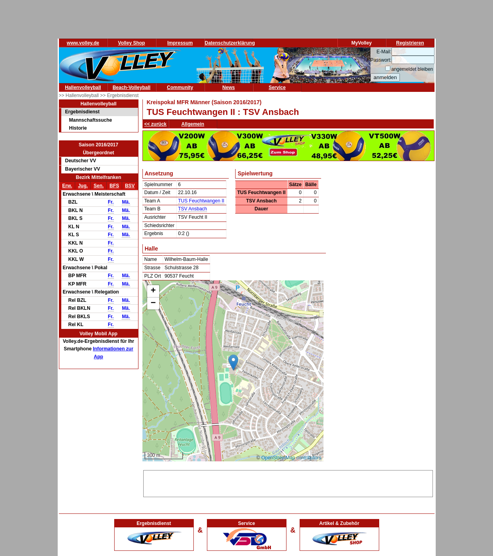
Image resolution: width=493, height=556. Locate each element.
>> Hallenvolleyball (79, 95)
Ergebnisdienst (82, 112)
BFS (114, 186)
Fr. (111, 202)
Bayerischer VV (82, 169)
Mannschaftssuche (90, 120)
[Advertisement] (288, 482)
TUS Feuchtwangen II (201, 201)
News (228, 87)
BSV (130, 186)
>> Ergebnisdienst (119, 95)
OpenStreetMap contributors (291, 458)
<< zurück (155, 124)
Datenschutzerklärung (230, 43)
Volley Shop (131, 43)
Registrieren (410, 43)
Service (277, 87)
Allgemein (192, 124)
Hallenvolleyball (83, 87)
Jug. (83, 186)
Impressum (180, 43)
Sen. (98, 186)
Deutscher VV (80, 160)
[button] (233, 362)
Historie (78, 128)
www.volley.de (83, 43)
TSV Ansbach (192, 209)
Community (180, 87)
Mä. (126, 202)
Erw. (67, 186)
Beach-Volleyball (131, 87)
